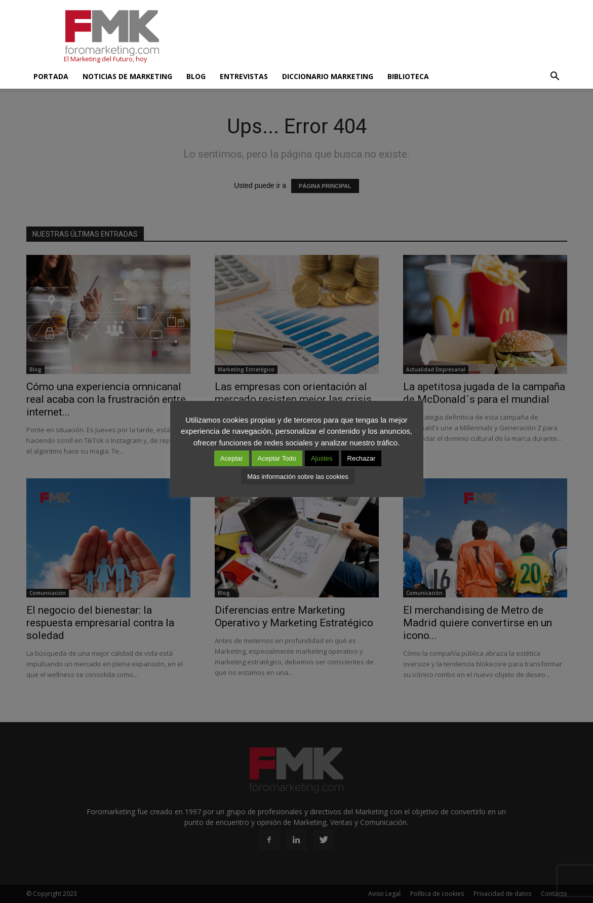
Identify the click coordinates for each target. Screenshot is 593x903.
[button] (555, 76)
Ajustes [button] (322, 458)
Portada (50, 76)
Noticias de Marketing (127, 76)
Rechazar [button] (361, 458)
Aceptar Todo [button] (277, 458)
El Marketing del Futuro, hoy (105, 59)
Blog (196, 76)
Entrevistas (244, 76)
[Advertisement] (383, 37)
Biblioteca (408, 76)
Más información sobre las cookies (297, 476)
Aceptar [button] (231, 458)
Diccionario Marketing (327, 76)
